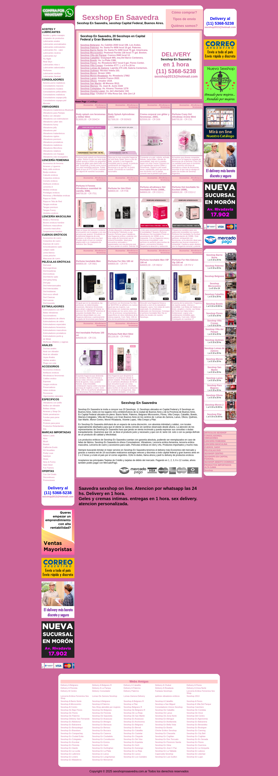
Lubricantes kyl (49, 56)
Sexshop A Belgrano (101, 701)
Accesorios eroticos (51, 370)
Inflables (47, 420)
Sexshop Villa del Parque (93, 55)
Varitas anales (49, 360)
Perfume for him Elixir (119, 188)
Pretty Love (48, 453)
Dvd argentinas (50, 268)
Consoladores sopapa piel (54, 100)
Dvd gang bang (50, 280)
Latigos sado (48, 250)
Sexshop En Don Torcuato (167, 739)
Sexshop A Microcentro (71, 704)
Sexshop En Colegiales (71, 739)
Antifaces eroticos (51, 373)
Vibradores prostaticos (53, 142)
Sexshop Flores (88, 63)
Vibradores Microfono (52, 148)
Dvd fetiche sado (50, 277)
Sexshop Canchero (195, 707)
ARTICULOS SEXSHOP (215, 433)
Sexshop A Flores (194, 701)
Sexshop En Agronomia (197, 719)
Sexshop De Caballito (165, 710)
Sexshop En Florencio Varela (168, 742)
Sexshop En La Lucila (70, 751)
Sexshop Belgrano (90, 45)
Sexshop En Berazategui (72, 727)
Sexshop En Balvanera (197, 722)
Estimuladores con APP (53, 310)
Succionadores (49, 315)
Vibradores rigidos (51, 136)
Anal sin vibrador (50, 354)
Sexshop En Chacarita (165, 733)
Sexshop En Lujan (195, 757)
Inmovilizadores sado (52, 247)
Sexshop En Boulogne (197, 727)
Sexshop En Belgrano (133, 724)
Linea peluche (49, 255)
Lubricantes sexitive (52, 73)
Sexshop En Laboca (196, 751)
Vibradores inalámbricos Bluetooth (58, 110)
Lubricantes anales (51, 41)
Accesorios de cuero (52, 238)
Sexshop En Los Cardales (135, 757)
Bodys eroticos (49, 172)
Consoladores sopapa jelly (55, 97)
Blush (45, 441)
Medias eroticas (50, 190)
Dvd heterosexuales (52, 285)
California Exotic (50, 447)
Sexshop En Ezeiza (100, 742)
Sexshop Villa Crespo (91, 65)
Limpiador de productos (53, 38)
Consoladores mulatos (53, 89)
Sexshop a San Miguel (165, 704)
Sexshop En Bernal (132, 727)
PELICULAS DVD (213, 450)
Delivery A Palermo (132, 688)
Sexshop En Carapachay (72, 733)
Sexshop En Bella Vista (165, 724)
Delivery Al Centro (69, 691)
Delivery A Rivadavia (164, 688)
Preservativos (49, 387)
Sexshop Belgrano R (133, 707)
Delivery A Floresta (69, 688)
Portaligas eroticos (51, 193)
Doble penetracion (51, 414)
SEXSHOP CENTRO (214, 453)
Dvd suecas (48, 300)
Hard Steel (48, 465)
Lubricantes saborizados (54, 67)
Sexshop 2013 (193, 696)
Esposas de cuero (51, 244)
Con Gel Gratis (49, 474)
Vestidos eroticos (50, 213)
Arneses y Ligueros (51, 166)
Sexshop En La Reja (133, 751)
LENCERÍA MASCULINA (216, 444)
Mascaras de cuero (51, 258)
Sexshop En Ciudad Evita (72, 736)
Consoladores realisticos (54, 94)
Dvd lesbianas (49, 291)
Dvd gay (46, 283)
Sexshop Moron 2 (214, 405)
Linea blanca (48, 253)
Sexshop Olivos (88, 81)
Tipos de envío (184, 19)
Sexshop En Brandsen (71, 730)
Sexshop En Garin (100, 745)
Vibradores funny (50, 124)
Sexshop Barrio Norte (91, 50)
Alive (45, 438)
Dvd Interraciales (50, 288)
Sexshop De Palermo (70, 716)
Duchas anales (49, 348)
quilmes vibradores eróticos (167, 696)
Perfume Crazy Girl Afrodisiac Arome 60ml (184, 115)
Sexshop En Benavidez (197, 724)
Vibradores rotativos (52, 151)
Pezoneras (48, 393)
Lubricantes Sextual (52, 76)
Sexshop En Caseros (101, 733)
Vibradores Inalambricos (54, 133)
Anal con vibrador (51, 351)
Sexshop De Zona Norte (166, 716)
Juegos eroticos (50, 384)
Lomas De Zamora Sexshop (104, 696)
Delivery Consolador (101, 691)
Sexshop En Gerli (131, 745)
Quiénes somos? (184, 26)
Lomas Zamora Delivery (134, 696)
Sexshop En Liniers (69, 757)
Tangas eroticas (50, 204)
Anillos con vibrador (52, 116)
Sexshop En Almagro (101, 722)
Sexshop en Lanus (100, 754)
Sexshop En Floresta (70, 745)
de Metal (47, 339)
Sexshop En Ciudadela (102, 736)
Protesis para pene (51, 423)
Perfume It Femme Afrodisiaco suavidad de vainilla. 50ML (89, 188)
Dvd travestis (49, 303)
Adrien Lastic (49, 435)
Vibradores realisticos (52, 145)
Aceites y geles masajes (54, 35)
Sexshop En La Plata (101, 751)
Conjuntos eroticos (51, 178)
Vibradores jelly (50, 127)
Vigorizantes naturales (53, 396)
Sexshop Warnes (89, 86)
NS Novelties (49, 450)
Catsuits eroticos (50, 175)
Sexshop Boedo (88, 60)
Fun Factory (48, 468)
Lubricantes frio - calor (53, 50)
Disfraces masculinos (52, 225)
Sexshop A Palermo (101, 704)
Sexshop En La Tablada (165, 751)
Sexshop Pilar (87, 93)
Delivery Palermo (131, 691)
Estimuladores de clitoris (54, 318)
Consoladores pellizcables (55, 92)
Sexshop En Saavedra (120, 17)
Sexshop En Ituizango (133, 748)
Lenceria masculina (51, 228)
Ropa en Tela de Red (52, 201)
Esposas (47, 381)
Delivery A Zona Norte (196, 688)
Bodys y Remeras (51, 220)
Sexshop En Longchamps (103, 757)
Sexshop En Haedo (69, 748)
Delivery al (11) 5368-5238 (57, 490)
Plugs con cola (49, 363)
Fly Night (47, 59)
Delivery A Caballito (132, 685)
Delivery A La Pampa (101, 688)
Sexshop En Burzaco (101, 730)
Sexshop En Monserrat (102, 760)
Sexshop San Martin (90, 83)
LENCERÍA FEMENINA (215, 441)
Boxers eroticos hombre (53, 223)
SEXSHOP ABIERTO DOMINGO (219, 462)
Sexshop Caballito (89, 58)
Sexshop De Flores (69, 713)
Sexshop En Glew (163, 745)
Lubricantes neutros (52, 53)
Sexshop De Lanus (163, 713)
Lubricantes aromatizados (54, 44)
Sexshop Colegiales (90, 88)
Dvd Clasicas (49, 297)
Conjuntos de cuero (51, 241)
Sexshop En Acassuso (102, 719)
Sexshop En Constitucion (103, 739)
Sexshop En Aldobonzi (71, 722)
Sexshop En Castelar (133, 733)
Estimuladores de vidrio (53, 321)
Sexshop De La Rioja (133, 713)
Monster (46, 103)
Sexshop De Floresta (101, 713)
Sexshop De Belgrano (102, 710)
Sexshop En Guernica (196, 745)
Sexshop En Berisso (101, 727)
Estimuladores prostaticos (54, 333)
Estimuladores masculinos (55, 330)
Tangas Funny (49, 210)
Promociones (49, 480)
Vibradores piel (49, 130)
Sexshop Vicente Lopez (92, 91)
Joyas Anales (49, 357)
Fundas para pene (51, 417)
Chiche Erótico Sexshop (166, 730)
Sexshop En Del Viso (133, 739)
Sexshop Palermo (89, 47)
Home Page (80, 101)
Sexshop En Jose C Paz (166, 748)
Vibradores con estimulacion (55, 119)
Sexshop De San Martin (134, 716)
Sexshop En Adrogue (164, 719)
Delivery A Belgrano (69, 685)
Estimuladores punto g (53, 336)
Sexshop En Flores (195, 742)
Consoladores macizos (53, 86)
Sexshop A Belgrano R (134, 701)
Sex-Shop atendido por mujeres (106, 707)
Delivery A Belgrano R (102, 685)
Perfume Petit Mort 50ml (120, 334)
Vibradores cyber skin (53, 122)
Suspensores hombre (52, 231)
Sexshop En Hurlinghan (102, 748)
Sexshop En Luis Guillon (166, 757)
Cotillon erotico (49, 378)
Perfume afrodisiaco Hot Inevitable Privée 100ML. (153, 188)
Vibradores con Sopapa (53, 154)
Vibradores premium (52, 139)
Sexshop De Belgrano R (134, 710)
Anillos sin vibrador (51, 405)
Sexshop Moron (88, 73)
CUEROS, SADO (212, 447)
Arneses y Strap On (52, 411)
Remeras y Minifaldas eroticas (56, 195)
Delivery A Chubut (163, 685)
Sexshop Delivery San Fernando (75, 719)
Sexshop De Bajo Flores (71, 710)
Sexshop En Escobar (70, 742)
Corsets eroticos (50, 181)
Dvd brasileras (49, 271)
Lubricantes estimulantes (54, 47)
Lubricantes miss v (51, 64)
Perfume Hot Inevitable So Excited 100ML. (185, 188)
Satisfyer (47, 456)
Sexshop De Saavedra (102, 716)
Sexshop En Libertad (196, 754)
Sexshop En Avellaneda (165, 722)
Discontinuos (49, 477)
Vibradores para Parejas (54, 113)
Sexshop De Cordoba (196, 710)
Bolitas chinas (49, 408)
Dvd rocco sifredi (50, 294)
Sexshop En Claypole (133, 736)
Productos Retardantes (53, 426)
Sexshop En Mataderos (71, 760)
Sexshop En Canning (196, 730)
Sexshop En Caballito (133, 730)
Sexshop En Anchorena (134, 722)
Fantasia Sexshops (163, 691)
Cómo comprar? (184, 12)
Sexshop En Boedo (163, 727)
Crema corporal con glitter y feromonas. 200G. (154, 115)
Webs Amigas (138, 681)
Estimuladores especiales (54, 324)
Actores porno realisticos (54, 83)
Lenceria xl (48, 187)
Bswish (46, 444)
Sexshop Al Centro (69, 707)
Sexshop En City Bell (196, 733)
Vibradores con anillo (52, 403)
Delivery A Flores (194, 685)
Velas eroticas (49, 390)
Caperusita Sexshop (164, 754)
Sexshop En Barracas (101, 724)
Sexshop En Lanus (132, 754)
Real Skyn (47, 62)
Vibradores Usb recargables (55, 157)
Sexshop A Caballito (164, 701)
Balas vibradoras (50, 313)
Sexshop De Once (195, 713)
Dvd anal (47, 265)
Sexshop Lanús (88, 78)
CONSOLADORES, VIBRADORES (213, 437)
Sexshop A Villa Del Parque (199, 704)
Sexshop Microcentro (91, 52)
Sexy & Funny (49, 462)
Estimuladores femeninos (54, 327)
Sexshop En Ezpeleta (133, 742)
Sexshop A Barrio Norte (71, 701)
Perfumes (47, 70)
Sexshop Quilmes (89, 70)
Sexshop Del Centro (196, 716)
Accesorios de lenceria (53, 163)
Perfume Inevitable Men (88, 261)
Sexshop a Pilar (131, 704)
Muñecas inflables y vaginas (55, 342)
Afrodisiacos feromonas (53, 375)
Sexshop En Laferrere (70, 754)
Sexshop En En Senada (197, 739)
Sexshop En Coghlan (164, 736)
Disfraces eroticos (51, 184)
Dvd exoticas (49, 274)
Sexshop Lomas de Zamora (94, 68)
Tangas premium (50, 207)
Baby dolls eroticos (51, 169)
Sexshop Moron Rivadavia (94, 75)
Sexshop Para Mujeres (214, 386)
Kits (44, 429)
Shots (45, 459)
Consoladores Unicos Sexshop (169, 707)
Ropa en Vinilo (49, 198)
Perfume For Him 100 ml (120, 261)
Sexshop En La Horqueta (198, 748)
